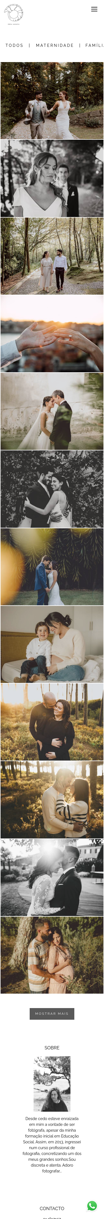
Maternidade (55, 45)
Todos (15, 45)
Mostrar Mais (52, 1014)
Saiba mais (52, 1184)
